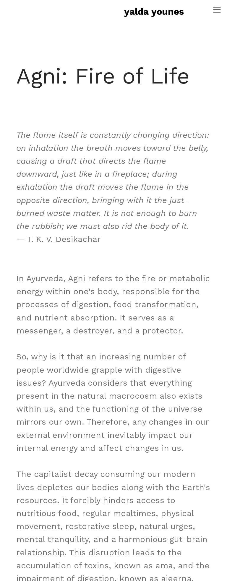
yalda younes (154, 11)
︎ (217, 9)
